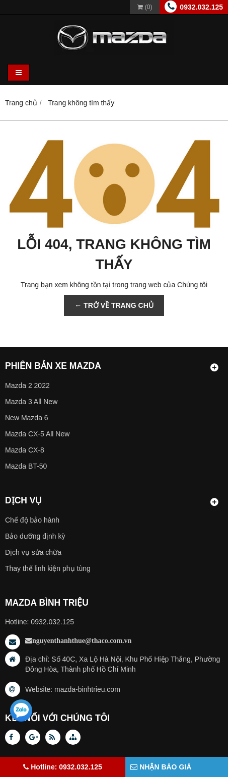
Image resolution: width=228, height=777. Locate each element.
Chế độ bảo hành (32, 520)
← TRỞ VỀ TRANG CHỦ (114, 305)
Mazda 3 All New (31, 402)
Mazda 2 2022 (27, 385)
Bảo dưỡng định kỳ (35, 536)
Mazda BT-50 (26, 466)
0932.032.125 (201, 7)
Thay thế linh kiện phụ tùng (48, 568)
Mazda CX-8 (24, 450)
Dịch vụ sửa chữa (33, 552)
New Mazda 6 (26, 418)
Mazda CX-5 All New (37, 434)
